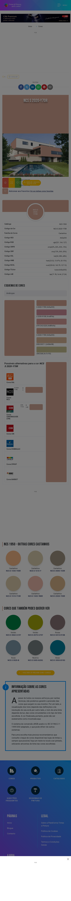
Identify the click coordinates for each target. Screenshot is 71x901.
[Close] (68, 859)
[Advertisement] (35, 879)
